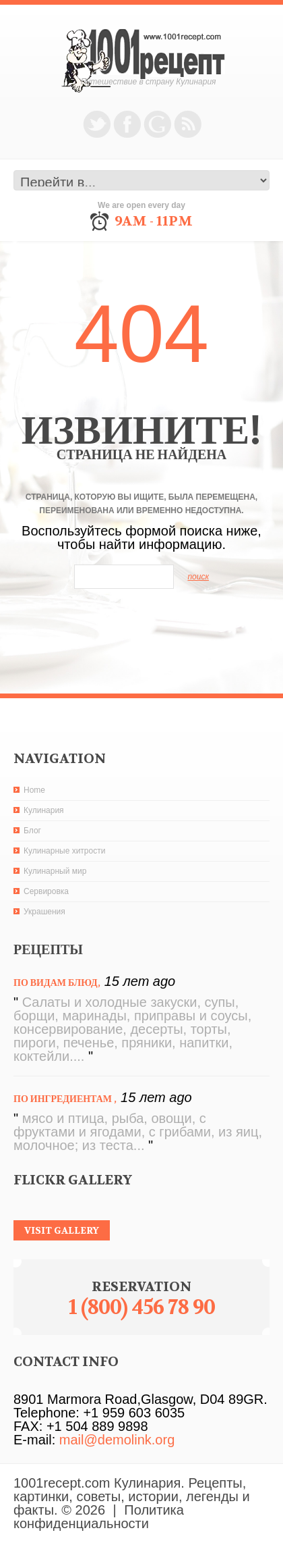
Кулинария (44, 810)
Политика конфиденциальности (98, 1516)
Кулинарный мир (55, 871)
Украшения (44, 911)
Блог (32, 830)
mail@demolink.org (117, 1439)
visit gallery (61, 1230)
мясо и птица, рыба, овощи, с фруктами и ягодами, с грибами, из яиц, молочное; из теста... (137, 1132)
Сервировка (46, 891)
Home (34, 790)
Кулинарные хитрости (64, 851)
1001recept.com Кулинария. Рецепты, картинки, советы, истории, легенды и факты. (131, 1496)
